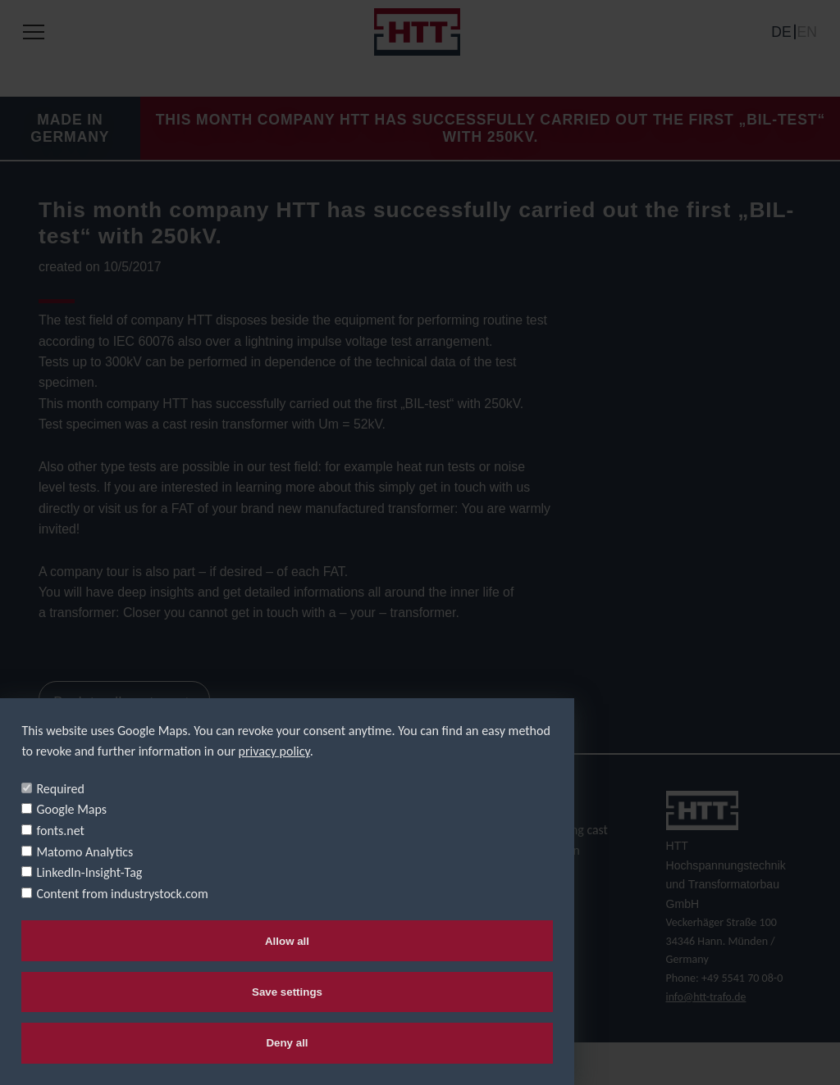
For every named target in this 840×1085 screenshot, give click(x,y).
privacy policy (274, 749)
